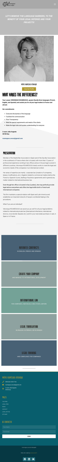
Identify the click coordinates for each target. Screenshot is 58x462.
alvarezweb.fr (33, 453)
